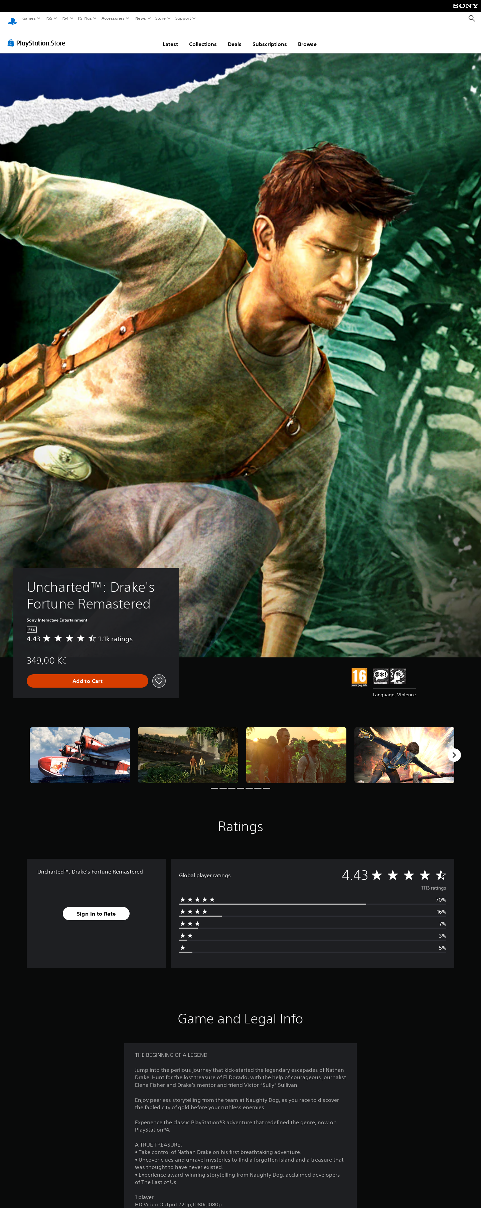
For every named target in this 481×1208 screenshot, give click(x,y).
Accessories (113, 18)
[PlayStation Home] (12, 18)
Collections (203, 37)
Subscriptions (270, 37)
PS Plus (85, 18)
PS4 (65, 18)
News (140, 18)
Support (183, 18)
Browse (307, 37)
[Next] (454, 748)
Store (160, 18)
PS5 (48, 18)
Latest (170, 37)
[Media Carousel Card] (80, 749)
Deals (235, 37)
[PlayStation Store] (38, 36)
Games (29, 18)
